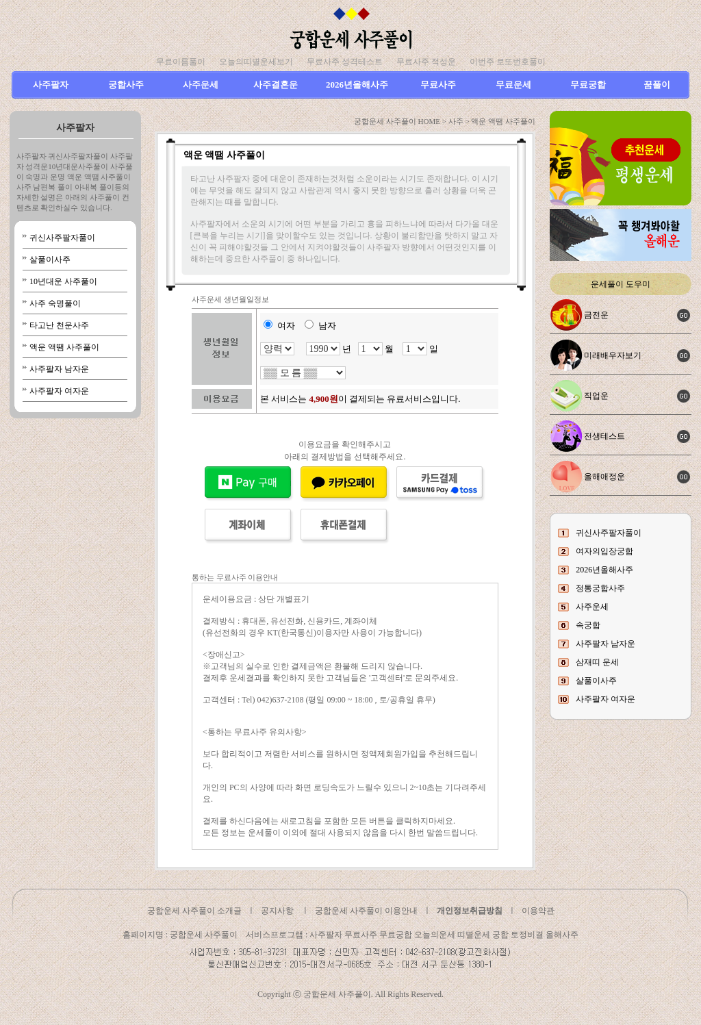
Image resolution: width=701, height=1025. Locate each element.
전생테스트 (604, 436)
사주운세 (200, 84)
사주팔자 (50, 84)
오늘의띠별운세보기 (256, 61)
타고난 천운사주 (59, 325)
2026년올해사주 (357, 84)
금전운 (596, 315)
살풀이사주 (50, 259)
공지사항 (277, 910)
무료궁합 (588, 84)
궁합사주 (126, 84)
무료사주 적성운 (426, 61)
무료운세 (513, 84)
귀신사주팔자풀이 (62, 237)
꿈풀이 (656, 84)
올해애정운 (604, 476)
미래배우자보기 (612, 355)
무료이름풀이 (180, 61)
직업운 (596, 396)
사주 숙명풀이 (55, 303)
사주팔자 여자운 (59, 391)
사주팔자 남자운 (59, 369)
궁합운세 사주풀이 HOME (397, 121)
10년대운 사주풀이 (63, 281)
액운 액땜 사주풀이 (64, 347)
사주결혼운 (275, 84)
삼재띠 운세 (597, 662)
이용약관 (538, 910)
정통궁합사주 (600, 588)
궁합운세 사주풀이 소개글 (194, 910)
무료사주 (438, 84)
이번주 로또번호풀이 (508, 61)
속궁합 (588, 625)
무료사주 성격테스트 (345, 61)
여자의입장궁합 (604, 551)
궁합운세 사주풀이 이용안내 (366, 910)
